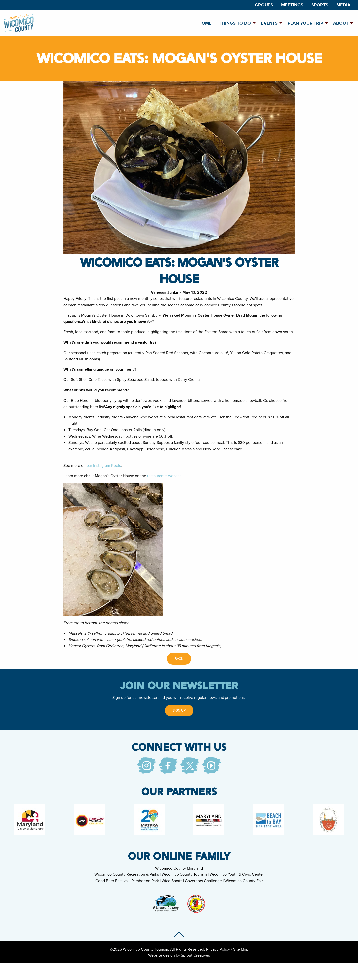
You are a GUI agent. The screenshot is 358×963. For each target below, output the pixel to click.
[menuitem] (264, 5)
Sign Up (179, 710)
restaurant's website (164, 475)
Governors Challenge (203, 880)
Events (269, 23)
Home (205, 23)
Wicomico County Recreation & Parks (126, 874)
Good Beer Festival (112, 880)
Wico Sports (172, 880)
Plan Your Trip (305, 23)
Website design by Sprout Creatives (179, 955)
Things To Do (235, 23)
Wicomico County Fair (243, 880)
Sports (319, 5)
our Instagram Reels (104, 465)
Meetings (292, 5)
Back (179, 658)
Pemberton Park (145, 880)
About (340, 23)
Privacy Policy (218, 949)
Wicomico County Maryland (179, 868)
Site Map (240, 949)
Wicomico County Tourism (184, 874)
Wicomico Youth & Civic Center (237, 874)
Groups (264, 5)
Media (343, 5)
